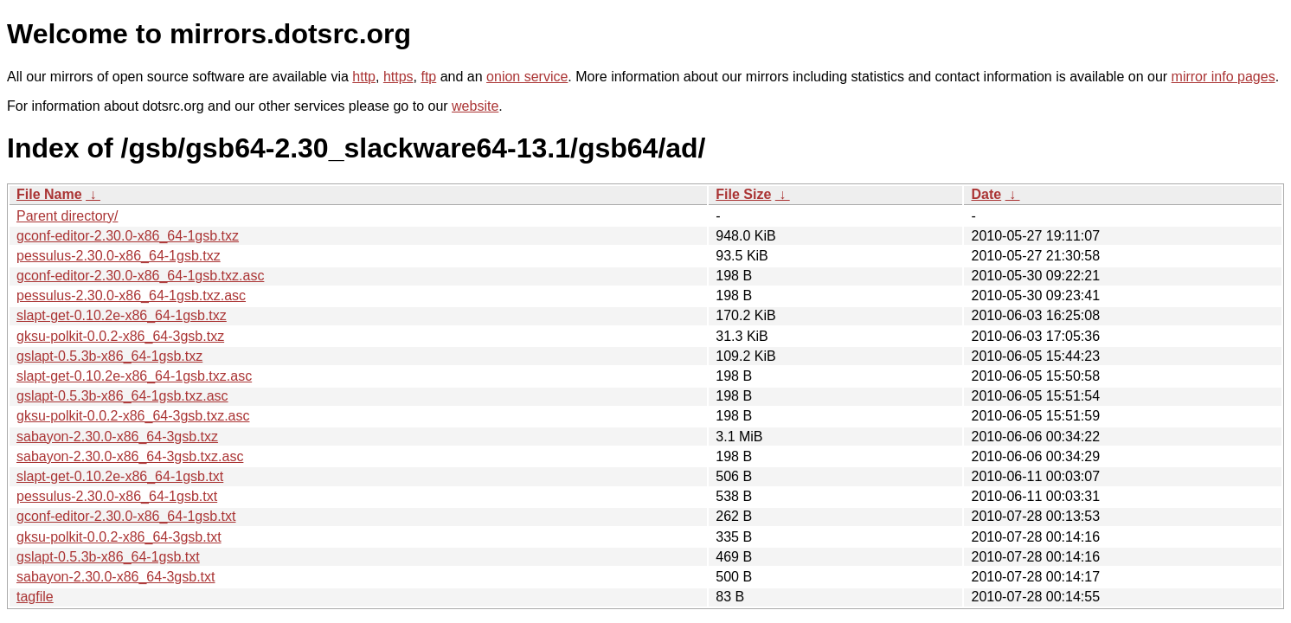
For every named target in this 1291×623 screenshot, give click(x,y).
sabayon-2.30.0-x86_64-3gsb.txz (117, 436)
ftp (428, 76)
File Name (49, 194)
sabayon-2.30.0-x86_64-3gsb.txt (115, 576)
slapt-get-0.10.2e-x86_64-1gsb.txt (119, 476)
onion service (527, 76)
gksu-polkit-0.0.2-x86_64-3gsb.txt (119, 537)
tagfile (35, 596)
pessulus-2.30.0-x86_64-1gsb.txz (118, 255)
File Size (743, 194)
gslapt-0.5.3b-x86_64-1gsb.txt (108, 556)
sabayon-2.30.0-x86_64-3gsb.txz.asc (129, 456)
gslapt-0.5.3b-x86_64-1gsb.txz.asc (122, 396)
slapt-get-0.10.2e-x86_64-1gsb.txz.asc (134, 376)
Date (986, 194)
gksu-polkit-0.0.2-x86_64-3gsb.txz (120, 336)
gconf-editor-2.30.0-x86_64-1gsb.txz (127, 235)
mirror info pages (1223, 76)
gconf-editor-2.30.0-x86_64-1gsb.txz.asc (140, 275)
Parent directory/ (67, 216)
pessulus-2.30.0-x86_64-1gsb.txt (116, 496)
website (475, 106)
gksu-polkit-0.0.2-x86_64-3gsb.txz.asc (132, 415)
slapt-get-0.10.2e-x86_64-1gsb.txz (121, 315)
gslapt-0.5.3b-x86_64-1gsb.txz (109, 356)
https (398, 76)
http (364, 76)
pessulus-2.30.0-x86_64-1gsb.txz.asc (131, 295)
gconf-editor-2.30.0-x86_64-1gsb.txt (125, 516)
